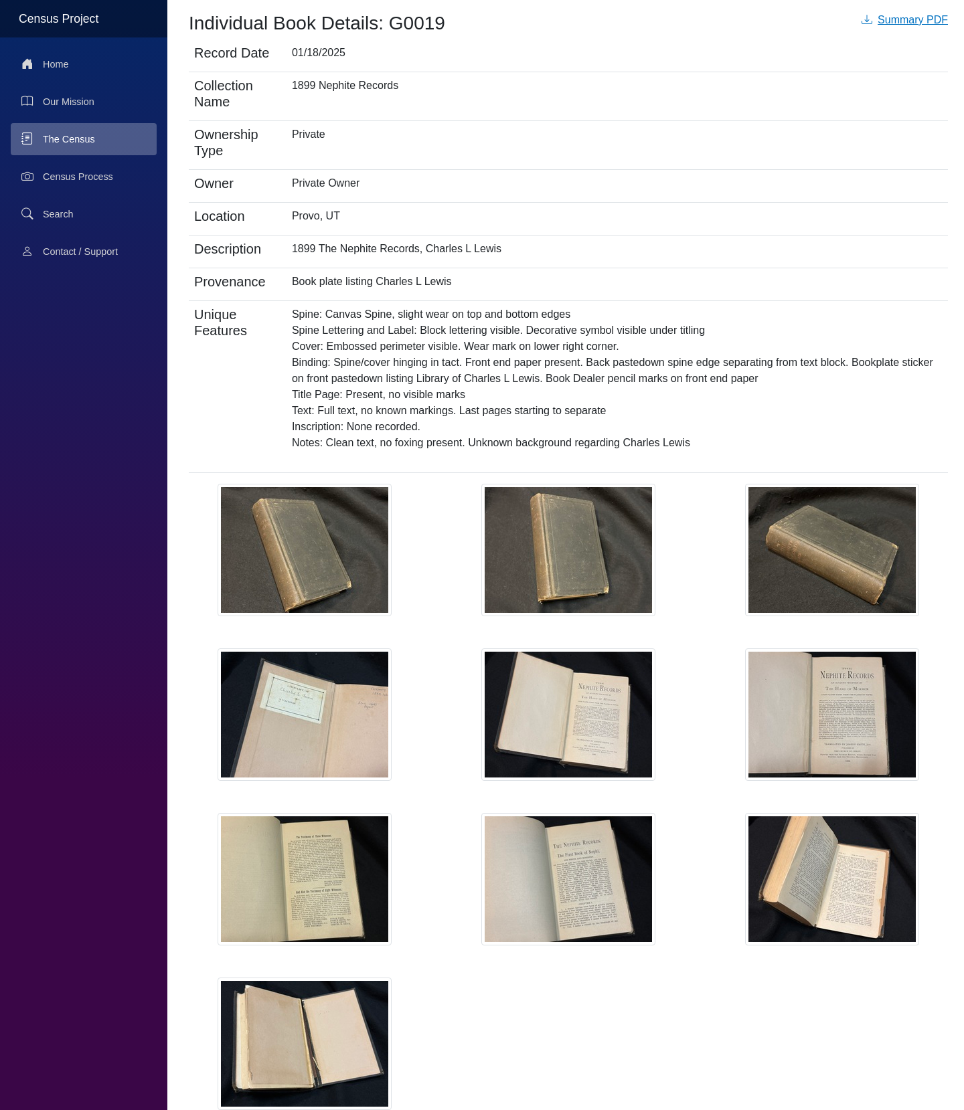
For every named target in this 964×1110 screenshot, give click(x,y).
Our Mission (57, 102)
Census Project (58, 18)
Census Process (67, 177)
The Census (58, 139)
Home (44, 64)
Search (47, 214)
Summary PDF (905, 19)
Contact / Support (69, 252)
